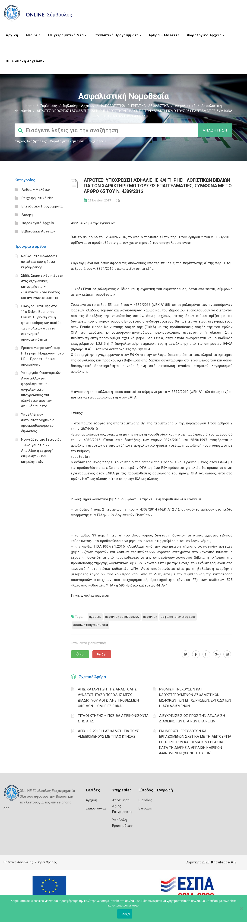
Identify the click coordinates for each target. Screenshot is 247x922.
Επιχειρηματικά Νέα (67, 35)
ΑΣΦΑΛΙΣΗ (150, 616)
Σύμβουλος (48, 106)
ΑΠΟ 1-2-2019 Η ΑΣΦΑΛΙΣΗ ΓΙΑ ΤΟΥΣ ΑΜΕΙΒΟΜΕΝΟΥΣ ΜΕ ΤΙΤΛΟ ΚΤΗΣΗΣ (108, 734)
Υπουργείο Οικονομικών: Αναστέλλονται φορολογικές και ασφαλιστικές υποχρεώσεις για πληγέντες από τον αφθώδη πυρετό (41, 389)
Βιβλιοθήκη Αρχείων (25, 61)
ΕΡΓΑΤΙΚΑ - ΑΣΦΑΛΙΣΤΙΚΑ (150, 106)
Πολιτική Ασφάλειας (18, 862)
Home (29, 106)
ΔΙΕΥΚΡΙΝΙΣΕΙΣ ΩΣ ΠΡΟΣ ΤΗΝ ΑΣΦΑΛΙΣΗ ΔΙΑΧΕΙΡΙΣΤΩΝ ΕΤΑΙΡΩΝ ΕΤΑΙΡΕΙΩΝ (192, 718)
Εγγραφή (145, 808)
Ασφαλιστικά (185, 106)
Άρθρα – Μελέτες (164, 35)
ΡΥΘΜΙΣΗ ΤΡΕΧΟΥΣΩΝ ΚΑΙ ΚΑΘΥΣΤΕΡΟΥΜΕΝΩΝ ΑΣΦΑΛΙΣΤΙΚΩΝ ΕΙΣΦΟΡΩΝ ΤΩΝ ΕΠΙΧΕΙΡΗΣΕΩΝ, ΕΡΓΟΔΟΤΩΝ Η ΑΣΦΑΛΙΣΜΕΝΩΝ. (195, 697)
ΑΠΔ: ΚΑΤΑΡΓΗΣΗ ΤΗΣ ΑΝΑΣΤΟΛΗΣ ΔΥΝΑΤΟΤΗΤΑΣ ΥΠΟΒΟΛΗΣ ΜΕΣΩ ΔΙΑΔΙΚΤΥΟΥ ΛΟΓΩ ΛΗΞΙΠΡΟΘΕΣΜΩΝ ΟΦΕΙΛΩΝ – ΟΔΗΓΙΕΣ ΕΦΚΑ (108, 697)
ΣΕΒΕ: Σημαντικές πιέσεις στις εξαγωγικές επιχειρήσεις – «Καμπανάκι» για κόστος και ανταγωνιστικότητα (42, 286)
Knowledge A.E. (224, 862)
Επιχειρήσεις (97, 141)
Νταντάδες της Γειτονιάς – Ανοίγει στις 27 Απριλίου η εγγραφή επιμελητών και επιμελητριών (41, 450)
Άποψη (27, 215)
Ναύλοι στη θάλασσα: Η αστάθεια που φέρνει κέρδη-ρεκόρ (39, 261)
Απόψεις (33, 35)
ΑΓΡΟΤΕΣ (95, 616)
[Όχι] (241, 911)
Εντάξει (125, 914)
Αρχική (12, 35)
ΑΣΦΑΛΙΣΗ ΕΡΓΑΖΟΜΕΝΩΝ (122, 616)
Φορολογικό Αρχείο (205, 35)
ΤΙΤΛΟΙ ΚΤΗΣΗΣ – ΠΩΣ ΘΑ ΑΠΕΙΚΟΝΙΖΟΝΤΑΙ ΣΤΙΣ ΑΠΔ (114, 718)
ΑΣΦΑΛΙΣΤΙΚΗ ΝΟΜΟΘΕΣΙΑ (90, 625)
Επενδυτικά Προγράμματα (117, 35)
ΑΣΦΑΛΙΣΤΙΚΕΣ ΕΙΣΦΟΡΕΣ (178, 616)
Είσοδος (145, 800)
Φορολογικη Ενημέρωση (67, 141)
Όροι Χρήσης (47, 862)
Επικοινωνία (96, 808)
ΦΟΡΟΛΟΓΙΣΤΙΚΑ (112, 106)
